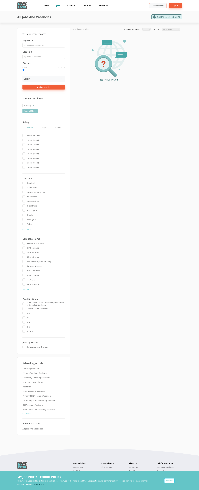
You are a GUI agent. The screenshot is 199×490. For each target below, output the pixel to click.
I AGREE (169, 480)
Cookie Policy (38, 484)
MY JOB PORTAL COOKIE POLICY (39, 477)
